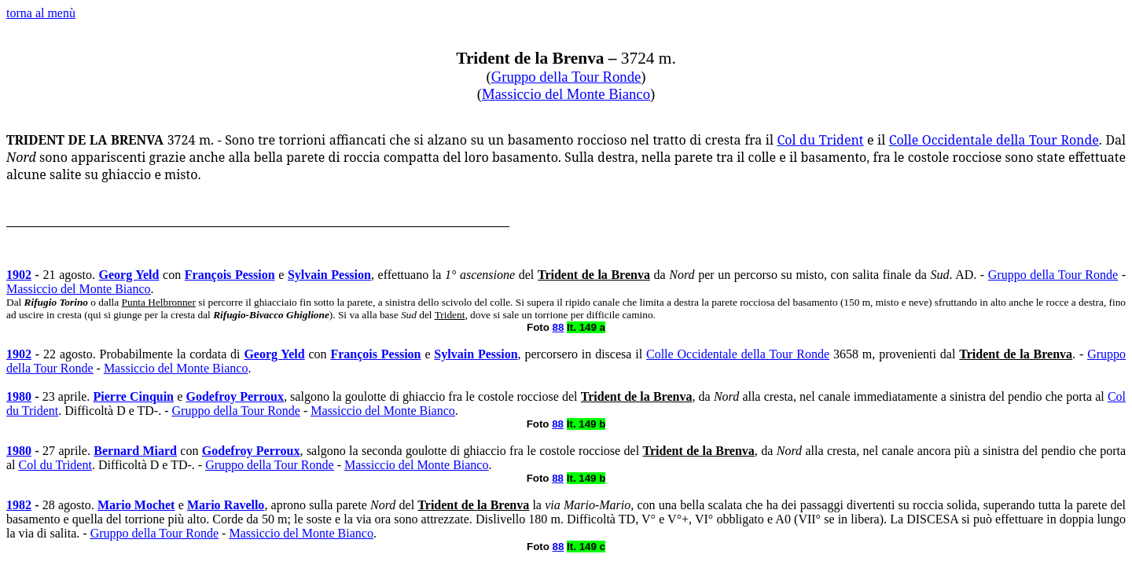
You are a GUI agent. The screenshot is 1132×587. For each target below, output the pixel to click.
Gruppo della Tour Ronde (566, 76)
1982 (18, 505)
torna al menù (40, 13)
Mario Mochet (136, 505)
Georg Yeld (129, 274)
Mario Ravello (225, 505)
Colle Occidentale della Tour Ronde (994, 140)
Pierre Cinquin (133, 396)
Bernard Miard (135, 450)
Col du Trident (820, 140)
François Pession (230, 274)
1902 (18, 274)
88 (558, 327)
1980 (18, 396)
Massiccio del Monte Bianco (566, 94)
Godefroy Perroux (234, 396)
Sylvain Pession (329, 274)
